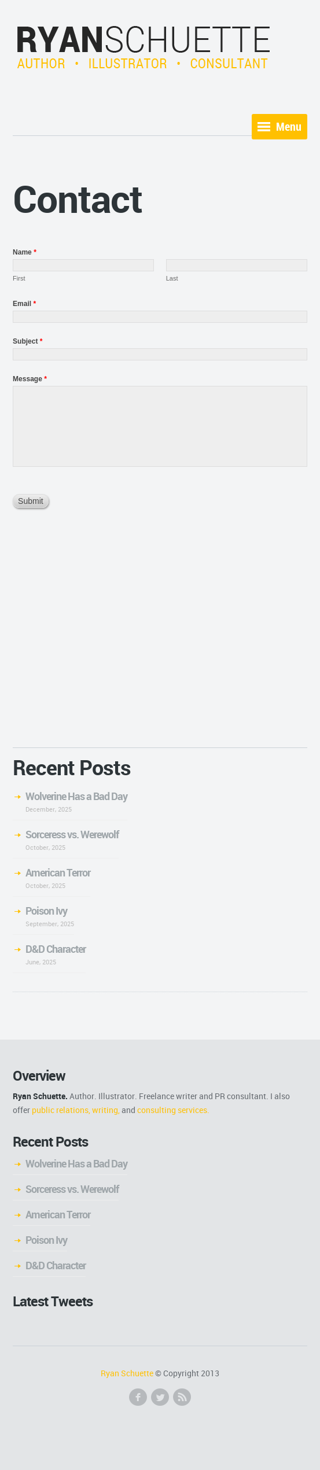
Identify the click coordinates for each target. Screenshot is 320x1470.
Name (24, 252)
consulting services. (173, 1109)
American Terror (57, 872)
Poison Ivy (46, 911)
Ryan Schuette (127, 1373)
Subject (27, 341)
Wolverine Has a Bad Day (76, 796)
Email (24, 304)
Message (30, 379)
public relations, (61, 1109)
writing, (106, 1109)
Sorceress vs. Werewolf (72, 834)
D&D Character (55, 949)
